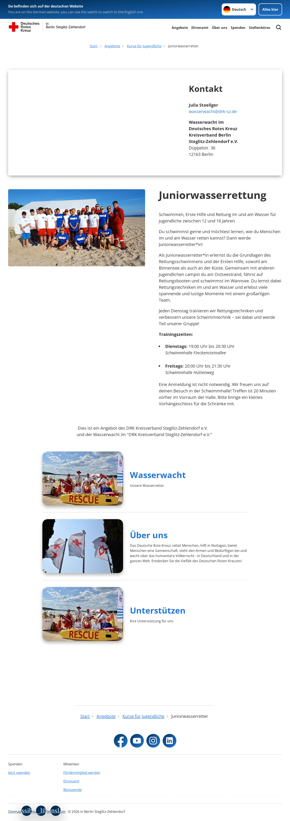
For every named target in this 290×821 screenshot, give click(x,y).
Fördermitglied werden (81, 772)
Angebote (180, 27)
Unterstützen (158, 654)
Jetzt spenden (19, 772)
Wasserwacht (158, 518)
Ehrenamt (199, 27)
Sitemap (14, 811)
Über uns (219, 27)
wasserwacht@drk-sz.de (213, 133)
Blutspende (72, 789)
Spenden (238, 27)
